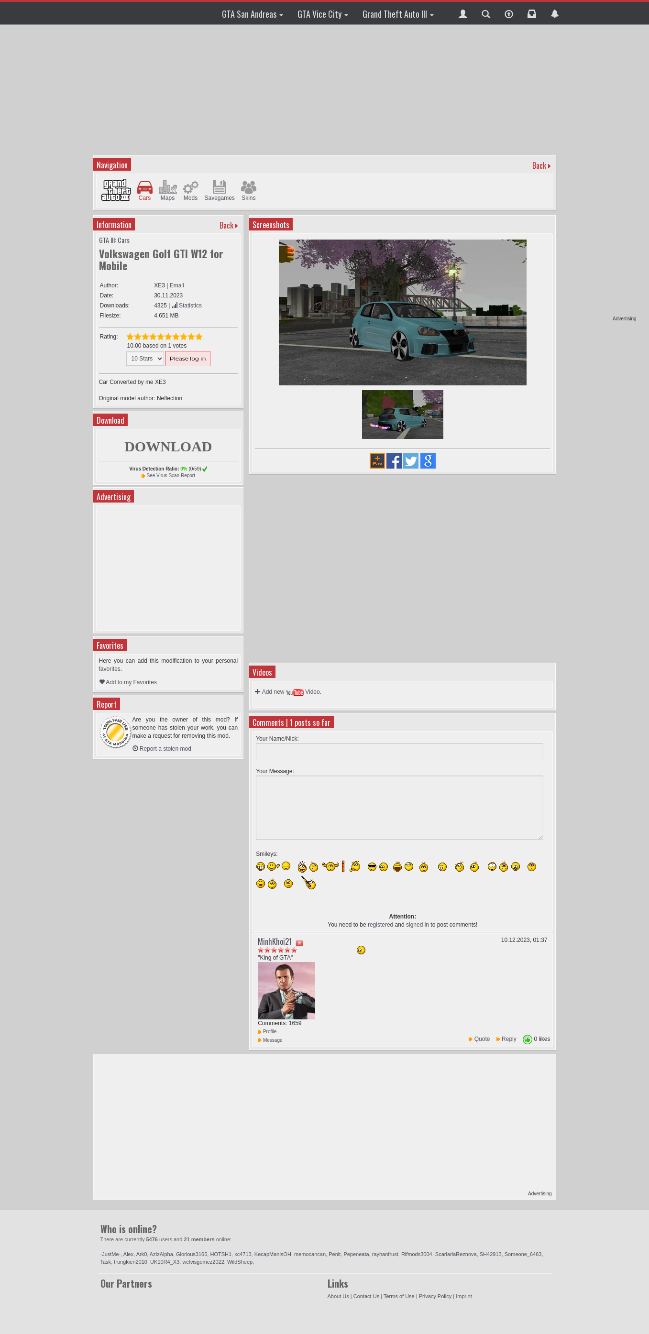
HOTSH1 (220, 1254)
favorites (110, 669)
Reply (509, 1039)
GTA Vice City (322, 14)
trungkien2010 (130, 1262)
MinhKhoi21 (275, 941)
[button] (462, 13)
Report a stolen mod (161, 748)
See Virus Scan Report (170, 475)
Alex (128, 1254)
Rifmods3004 (416, 1254)
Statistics (187, 305)
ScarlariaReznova (456, 1254)
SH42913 (491, 1254)
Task (105, 1262)
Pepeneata (356, 1254)
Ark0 (141, 1254)
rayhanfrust (385, 1254)
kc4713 (242, 1254)
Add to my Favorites (128, 682)
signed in (417, 924)
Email (177, 285)
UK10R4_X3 (164, 1262)
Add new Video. (288, 692)
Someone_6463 (523, 1254)
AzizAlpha (161, 1254)
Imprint (464, 1296)
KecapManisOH (272, 1254)
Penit (335, 1254)
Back (539, 165)
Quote (482, 1039)
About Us (338, 1296)
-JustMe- (110, 1254)
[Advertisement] (599, 172)
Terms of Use (399, 1296)
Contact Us (366, 1296)
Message (270, 1040)
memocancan (310, 1254)
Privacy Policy (435, 1296)
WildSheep (240, 1262)
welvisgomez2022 (203, 1262)
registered (380, 924)
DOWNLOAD (168, 446)
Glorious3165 (191, 1254)
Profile (267, 1031)
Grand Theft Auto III (398, 14)
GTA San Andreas (252, 14)
